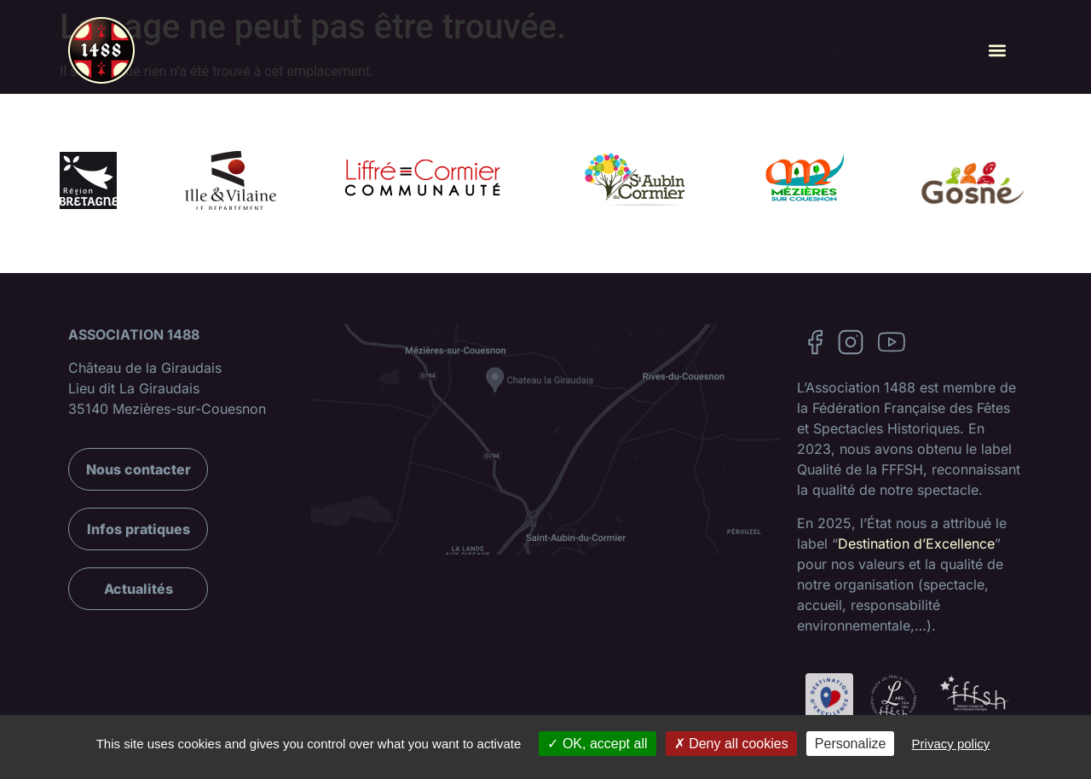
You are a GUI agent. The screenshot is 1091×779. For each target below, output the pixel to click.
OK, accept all (597, 743)
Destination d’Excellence (916, 543)
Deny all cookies (731, 743)
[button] (997, 50)
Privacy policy (951, 743)
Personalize (850, 743)
